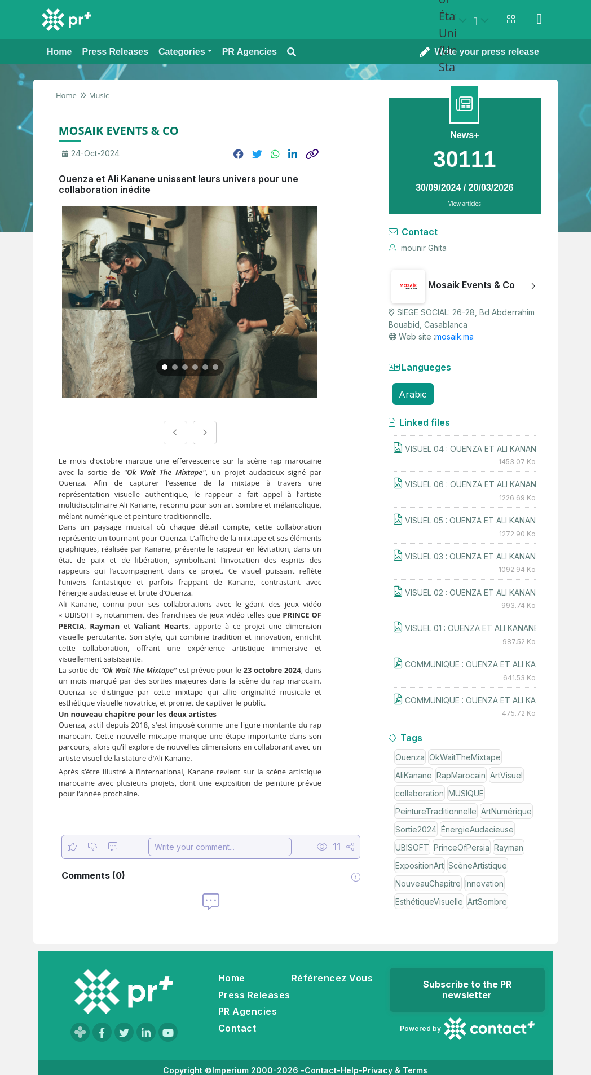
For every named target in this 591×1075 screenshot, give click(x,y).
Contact (237, 1028)
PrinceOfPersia (461, 847)
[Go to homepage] (123, 991)
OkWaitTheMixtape (465, 757)
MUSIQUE (466, 793)
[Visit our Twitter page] (124, 1032)
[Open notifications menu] (510, 19)
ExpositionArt (419, 865)
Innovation (484, 883)
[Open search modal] (291, 52)
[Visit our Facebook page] (102, 1032)
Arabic (413, 394)
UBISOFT (412, 847)
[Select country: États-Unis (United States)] (454, 20)
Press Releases (254, 995)
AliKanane (413, 775)
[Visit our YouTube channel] (168, 1032)
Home (66, 95)
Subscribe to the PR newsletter (467, 990)
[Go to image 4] (195, 367)
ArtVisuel (506, 775)
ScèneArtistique (477, 865)
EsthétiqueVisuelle (429, 901)
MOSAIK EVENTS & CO (119, 130)
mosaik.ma (454, 336)
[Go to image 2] (175, 367)
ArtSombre (487, 901)
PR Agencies (247, 1011)
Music (99, 95)
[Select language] (482, 20)
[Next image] (205, 432)
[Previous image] (175, 432)
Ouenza (410, 757)
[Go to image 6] (215, 367)
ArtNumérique (506, 811)
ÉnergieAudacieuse (477, 829)
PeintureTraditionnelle (436, 811)
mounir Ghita (418, 248)
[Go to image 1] (164, 367)
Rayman (508, 847)
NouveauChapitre (428, 883)
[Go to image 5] (205, 367)
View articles (464, 204)
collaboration (419, 793)
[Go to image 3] (185, 367)
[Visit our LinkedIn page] (146, 1032)
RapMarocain (461, 775)
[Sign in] (539, 19)
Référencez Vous (332, 978)
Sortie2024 (415, 829)
